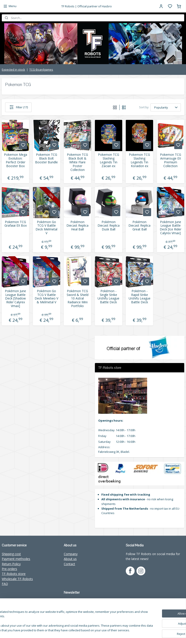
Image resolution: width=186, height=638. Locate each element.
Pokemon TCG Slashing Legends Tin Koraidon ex (139, 160)
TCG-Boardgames (41, 70)
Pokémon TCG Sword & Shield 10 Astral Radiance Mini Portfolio (77, 298)
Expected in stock (13, 70)
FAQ (5, 584)
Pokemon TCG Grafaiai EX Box (15, 224)
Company (71, 554)
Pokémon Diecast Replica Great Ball (139, 225)
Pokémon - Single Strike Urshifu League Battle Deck (108, 296)
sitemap (122, 630)
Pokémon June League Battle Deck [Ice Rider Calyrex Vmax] (170, 227)
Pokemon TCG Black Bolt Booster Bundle (46, 158)
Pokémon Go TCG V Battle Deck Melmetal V (46, 227)
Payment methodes (16, 559)
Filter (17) (18, 107)
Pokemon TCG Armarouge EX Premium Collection (170, 160)
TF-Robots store (14, 574)
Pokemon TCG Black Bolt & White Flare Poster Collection (77, 162)
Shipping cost (11, 554)
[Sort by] (166, 107)
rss (131, 630)
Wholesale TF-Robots (17, 579)
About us (70, 559)
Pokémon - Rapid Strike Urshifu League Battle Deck (139, 296)
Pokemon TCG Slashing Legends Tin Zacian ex (108, 160)
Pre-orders (9, 569)
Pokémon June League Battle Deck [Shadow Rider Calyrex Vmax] (15, 298)
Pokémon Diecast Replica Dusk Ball (109, 225)
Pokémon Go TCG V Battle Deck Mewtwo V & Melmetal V (46, 296)
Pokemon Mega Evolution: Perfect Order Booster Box (15, 160)
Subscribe (74, 611)
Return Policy (11, 564)
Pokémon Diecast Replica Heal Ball (77, 225)
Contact (69, 564)
